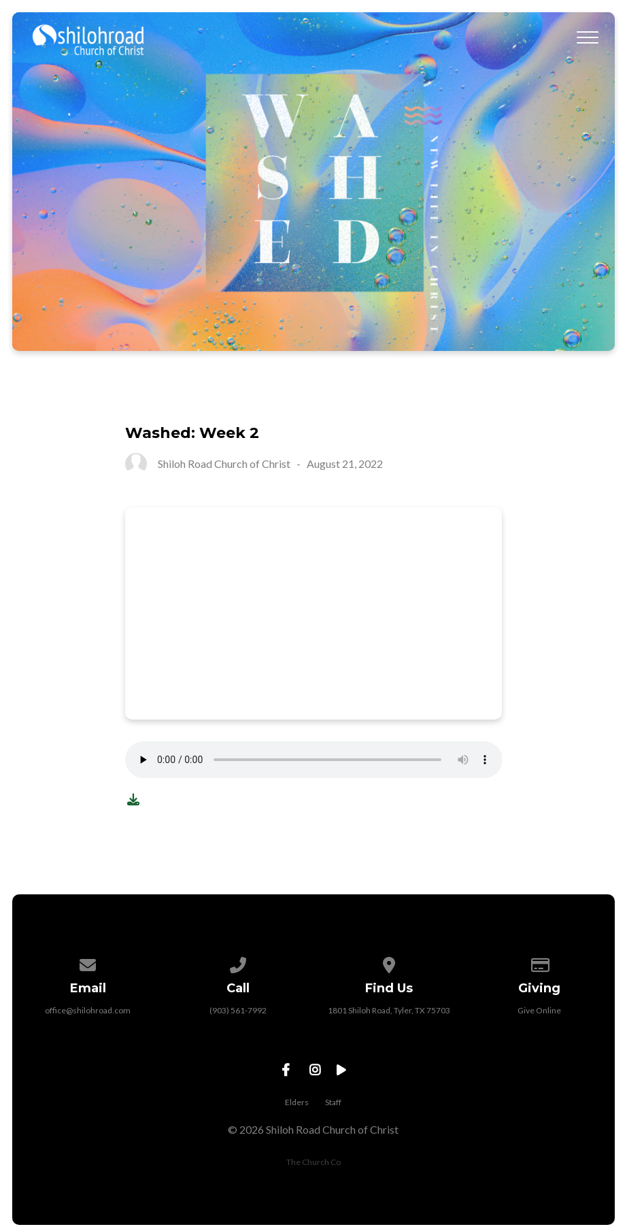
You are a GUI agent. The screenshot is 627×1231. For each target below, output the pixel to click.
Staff (333, 1102)
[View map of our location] (389, 963)
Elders (297, 1102)
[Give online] (539, 963)
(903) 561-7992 (238, 1010)
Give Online (539, 1010)
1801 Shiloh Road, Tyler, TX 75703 (389, 1010)
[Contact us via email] (87, 963)
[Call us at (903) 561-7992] (238, 963)
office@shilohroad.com (88, 1010)
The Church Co (313, 1162)
